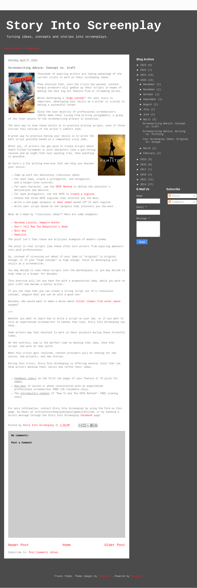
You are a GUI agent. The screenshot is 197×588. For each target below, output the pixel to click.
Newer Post (18, 545)
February (150, 153)
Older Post (114, 545)
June (147, 114)
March (147, 148)
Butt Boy (20, 230)
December (150, 84)
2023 (144, 65)
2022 (144, 70)
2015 (144, 179)
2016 (144, 174)
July (147, 109)
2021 (144, 75)
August (148, 104)
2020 (144, 80)
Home (67, 545)
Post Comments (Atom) (43, 552)
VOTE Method (64, 186)
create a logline (82, 194)
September (150, 99)
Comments (176, 202)
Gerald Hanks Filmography (22, 48)
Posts (174, 196)
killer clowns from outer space (98, 301)
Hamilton (20, 234)
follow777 (105, 576)
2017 (144, 169)
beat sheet (64, 202)
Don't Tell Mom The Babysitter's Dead (41, 226)
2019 (144, 159)
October (149, 94)
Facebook (87, 415)
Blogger (136, 576)
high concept (76, 98)
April (147, 119)
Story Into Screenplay (83, 26)
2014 (144, 184)
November (150, 89)
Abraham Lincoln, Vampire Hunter (37, 222)
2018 (144, 164)
